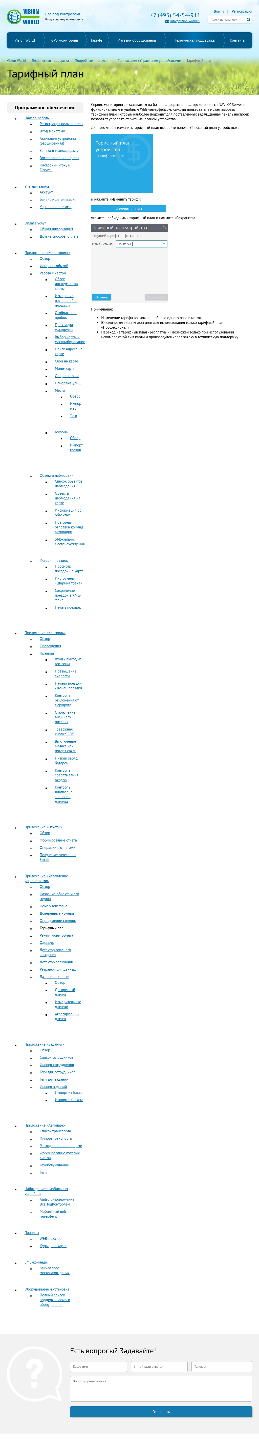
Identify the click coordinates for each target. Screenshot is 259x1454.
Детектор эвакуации (56, 962)
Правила (47, 653)
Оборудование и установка (47, 1289)
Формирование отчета (58, 840)
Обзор (45, 258)
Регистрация (242, 11)
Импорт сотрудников (57, 1064)
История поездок (54, 560)
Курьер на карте (53, 1245)
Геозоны (61, 432)
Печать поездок (68, 607)
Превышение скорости (66, 673)
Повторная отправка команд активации (69, 527)
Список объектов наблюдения (69, 483)
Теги (73, 415)
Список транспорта (55, 1131)
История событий (54, 265)
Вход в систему (52, 131)
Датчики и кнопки (54, 976)
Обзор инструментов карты (66, 283)
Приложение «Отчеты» (43, 827)
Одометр (47, 942)
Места (60, 390)
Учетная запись (37, 186)
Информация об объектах (68, 512)
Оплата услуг (35, 223)
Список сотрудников (56, 1057)
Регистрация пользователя (61, 123)
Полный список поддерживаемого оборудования (55, 1300)
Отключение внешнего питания (65, 717)
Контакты (237, 40)
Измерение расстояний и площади (66, 300)
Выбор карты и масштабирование (70, 339)
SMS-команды (36, 1262)
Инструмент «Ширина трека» (68, 580)
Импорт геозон (76, 447)
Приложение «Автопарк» (45, 1125)
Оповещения (50, 646)
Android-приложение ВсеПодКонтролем (57, 1202)
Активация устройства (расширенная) (58, 141)
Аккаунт (46, 192)
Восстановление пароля (59, 157)
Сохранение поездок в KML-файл (68, 595)
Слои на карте (66, 361)
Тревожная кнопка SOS (64, 731)
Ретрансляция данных (58, 969)
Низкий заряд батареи (66, 760)
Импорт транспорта (56, 1138)
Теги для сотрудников (57, 1072)
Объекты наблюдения (57, 475)
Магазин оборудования (136, 40)
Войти (219, 11)
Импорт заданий (53, 1086)
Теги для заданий (54, 1079)
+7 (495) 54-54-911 (175, 15)
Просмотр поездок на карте (69, 568)
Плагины (32, 1232)
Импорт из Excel (68, 1092)
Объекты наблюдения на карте (67, 498)
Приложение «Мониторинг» (47, 252)
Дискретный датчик (65, 992)
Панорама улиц (67, 383)
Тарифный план (53, 928)
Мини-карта (65, 368)
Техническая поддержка (195, 40)
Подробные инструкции (93, 60)
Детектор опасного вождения (55, 952)
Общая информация (56, 229)
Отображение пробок (66, 315)
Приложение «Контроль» (45, 632)
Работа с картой (53, 273)
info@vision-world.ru (185, 21)
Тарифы (97, 40)
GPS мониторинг (64, 40)
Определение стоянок (58, 920)
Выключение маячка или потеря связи (65, 746)
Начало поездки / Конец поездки (68, 685)
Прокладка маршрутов (64, 327)
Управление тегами (56, 206)
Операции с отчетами (57, 847)
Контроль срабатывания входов (66, 775)
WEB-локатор (51, 1238)
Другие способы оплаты (59, 236)
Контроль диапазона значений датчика (63, 794)
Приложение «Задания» (44, 1044)
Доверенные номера (57, 913)
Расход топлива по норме (61, 1145)
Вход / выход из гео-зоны (68, 661)
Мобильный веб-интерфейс (53, 1214)
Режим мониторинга (56, 935)
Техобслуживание (54, 1165)
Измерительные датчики (68, 1004)
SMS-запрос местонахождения (70, 541)
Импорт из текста (69, 1099)
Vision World (25, 40)
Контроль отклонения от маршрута (67, 700)
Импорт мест (76, 406)
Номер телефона (53, 906)
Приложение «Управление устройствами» (149, 60)
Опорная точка (67, 375)
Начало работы (37, 118)
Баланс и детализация (58, 199)
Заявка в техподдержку (59, 150)
